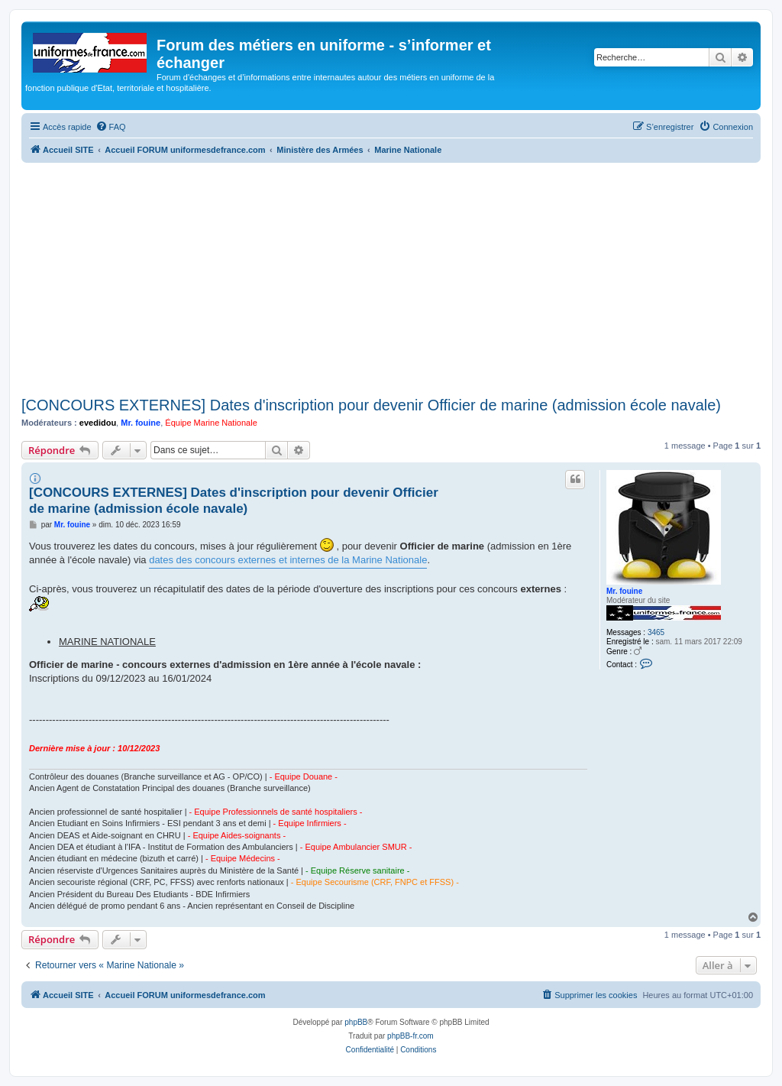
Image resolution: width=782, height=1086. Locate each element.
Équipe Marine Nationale (211, 422)
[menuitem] (110, 127)
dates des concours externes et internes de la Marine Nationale (288, 560)
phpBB (355, 1022)
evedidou (97, 422)
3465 (656, 632)
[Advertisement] (391, 277)
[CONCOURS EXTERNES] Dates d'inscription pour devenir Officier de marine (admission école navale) (371, 405)
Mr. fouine (140, 422)
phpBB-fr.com (410, 1036)
